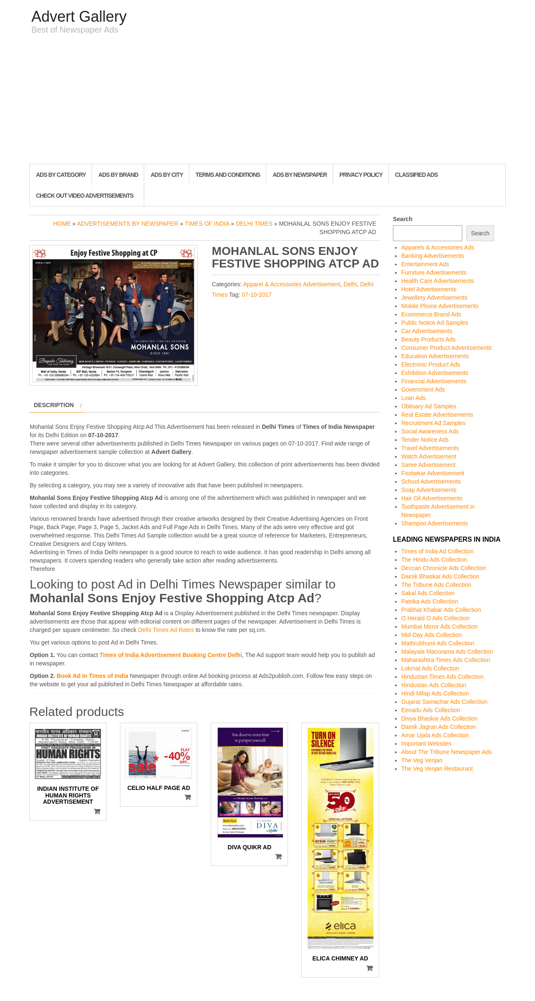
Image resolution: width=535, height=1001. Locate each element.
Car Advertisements (426, 331)
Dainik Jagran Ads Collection (438, 726)
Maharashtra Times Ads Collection (445, 660)
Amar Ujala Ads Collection (435, 735)
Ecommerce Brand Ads (431, 314)
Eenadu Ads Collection (430, 710)
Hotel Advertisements (428, 289)
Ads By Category (61, 174)
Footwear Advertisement (432, 473)
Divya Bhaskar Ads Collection (439, 718)
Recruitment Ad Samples (433, 423)
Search (403, 219)
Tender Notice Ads (425, 439)
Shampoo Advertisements (434, 523)
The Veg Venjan (422, 760)
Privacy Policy (360, 174)
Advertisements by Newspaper (127, 223)
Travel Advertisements (430, 448)
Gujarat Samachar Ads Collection (444, 701)
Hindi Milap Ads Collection (435, 693)
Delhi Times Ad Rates (166, 630)
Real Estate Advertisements (437, 414)
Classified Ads (416, 174)
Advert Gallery (79, 16)
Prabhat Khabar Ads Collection (441, 609)
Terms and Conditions (228, 174)
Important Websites (426, 743)
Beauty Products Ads (428, 339)
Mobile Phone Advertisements (440, 306)
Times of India (207, 223)
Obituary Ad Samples (428, 406)
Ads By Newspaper (300, 174)
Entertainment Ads (425, 264)
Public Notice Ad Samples (434, 322)
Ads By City (166, 174)
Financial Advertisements (433, 381)
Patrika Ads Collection (429, 601)
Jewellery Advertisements (434, 297)
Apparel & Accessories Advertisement (292, 284)
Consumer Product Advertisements (446, 347)
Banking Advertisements (432, 255)
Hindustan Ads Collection (433, 685)
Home (62, 223)
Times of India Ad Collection (437, 551)
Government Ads (423, 389)
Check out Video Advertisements (84, 195)
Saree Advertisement (428, 464)
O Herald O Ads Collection (435, 618)
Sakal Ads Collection (428, 593)
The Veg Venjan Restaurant (437, 768)
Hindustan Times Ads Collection (442, 676)
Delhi (350, 284)
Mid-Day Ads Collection (431, 635)
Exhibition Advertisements (434, 372)
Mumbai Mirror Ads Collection (439, 626)
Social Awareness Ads (430, 431)
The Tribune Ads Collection (436, 584)
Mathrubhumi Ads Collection (437, 643)
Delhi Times (254, 223)
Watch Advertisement (428, 456)
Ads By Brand (118, 174)
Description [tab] (54, 405)
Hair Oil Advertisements (431, 498)
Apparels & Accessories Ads (437, 247)
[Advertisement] (267, 101)
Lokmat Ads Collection (430, 668)
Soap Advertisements (428, 489)
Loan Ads (413, 398)
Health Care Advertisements (437, 281)
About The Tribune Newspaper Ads (446, 752)
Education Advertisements (435, 356)
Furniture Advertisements (433, 272)
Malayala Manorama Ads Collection (447, 651)
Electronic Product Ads (430, 364)
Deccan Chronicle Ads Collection (443, 568)
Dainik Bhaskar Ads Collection (440, 576)
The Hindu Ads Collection (434, 559)
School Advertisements (431, 481)
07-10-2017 (257, 294)
